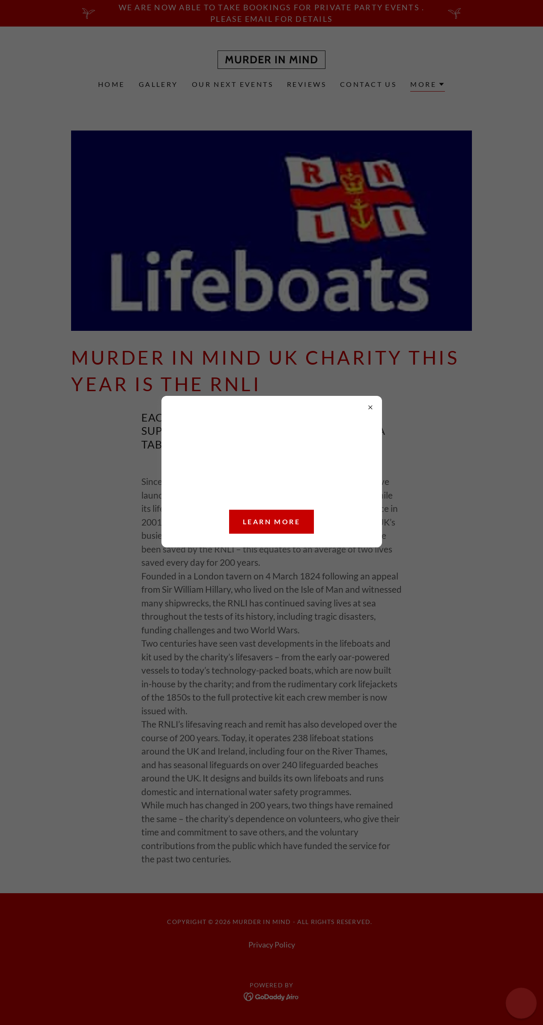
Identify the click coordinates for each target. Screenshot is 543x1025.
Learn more (271, 521)
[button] (521, 1003)
